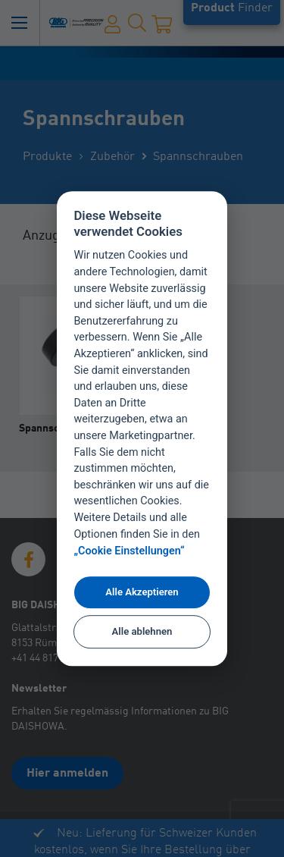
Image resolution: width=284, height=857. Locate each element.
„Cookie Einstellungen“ (128, 551)
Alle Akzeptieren (141, 592)
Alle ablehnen (142, 632)
